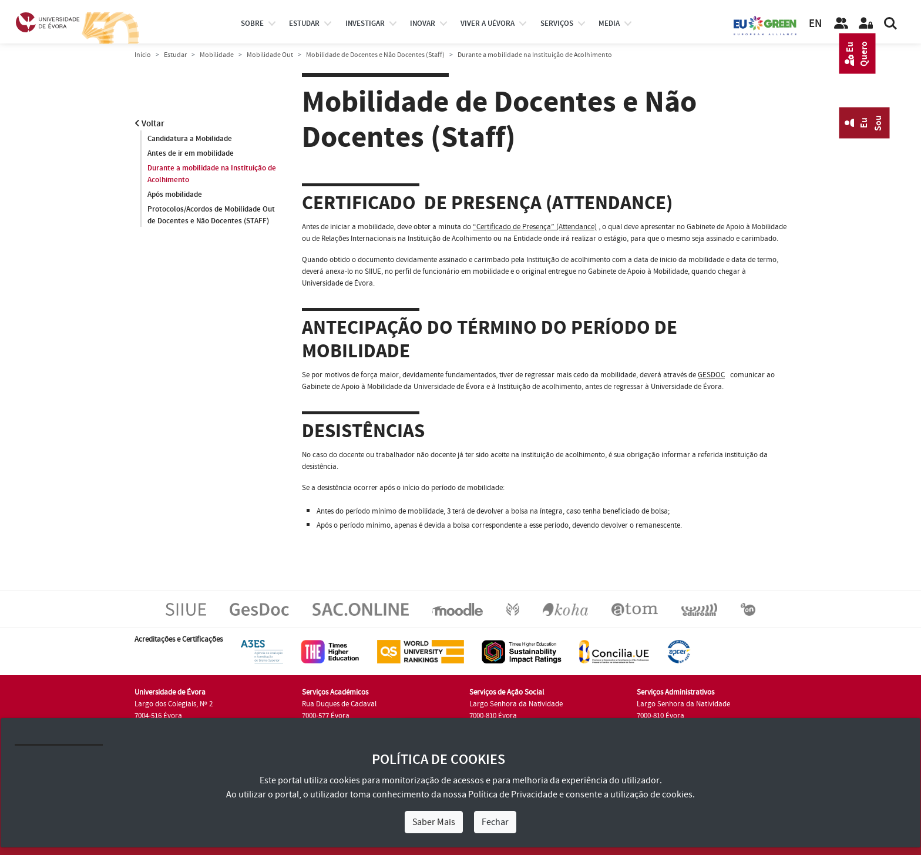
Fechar (495, 822)
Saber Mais (433, 822)
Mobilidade (217, 55)
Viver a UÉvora (487, 23)
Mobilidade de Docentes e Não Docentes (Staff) (375, 55)
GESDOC (711, 375)
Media (609, 23)
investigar (365, 23)
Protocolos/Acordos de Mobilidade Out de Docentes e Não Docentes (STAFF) (211, 215)
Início (143, 55)
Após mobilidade (174, 194)
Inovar (422, 23)
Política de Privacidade (512, 794)
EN (815, 23)
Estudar (175, 55)
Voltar (149, 123)
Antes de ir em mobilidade (190, 153)
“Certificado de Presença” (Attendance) (535, 227)
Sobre (252, 23)
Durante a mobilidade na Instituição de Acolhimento (211, 174)
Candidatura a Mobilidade (189, 138)
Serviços (556, 23)
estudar (304, 23)
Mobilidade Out (270, 55)
